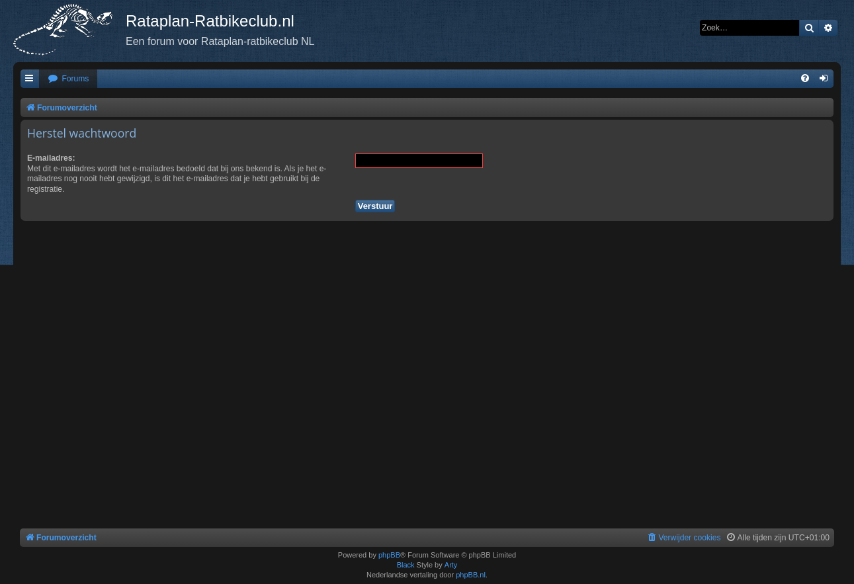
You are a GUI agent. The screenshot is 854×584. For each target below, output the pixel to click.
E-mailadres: (51, 158)
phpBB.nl (471, 575)
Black (406, 565)
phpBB (389, 555)
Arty (451, 565)
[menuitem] (68, 79)
